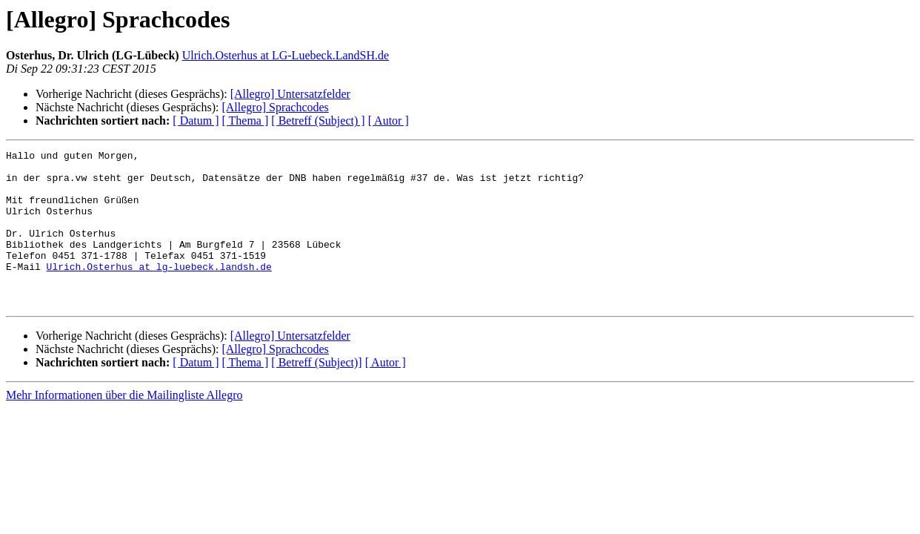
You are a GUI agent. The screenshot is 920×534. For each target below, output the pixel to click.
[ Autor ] (388, 120)
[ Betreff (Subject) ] (317, 120)
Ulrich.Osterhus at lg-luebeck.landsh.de (159, 290)
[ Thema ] (245, 120)
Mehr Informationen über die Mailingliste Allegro (124, 426)
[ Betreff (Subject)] (316, 393)
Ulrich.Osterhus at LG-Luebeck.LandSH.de (285, 55)
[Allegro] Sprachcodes (274, 107)
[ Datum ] (196, 120)
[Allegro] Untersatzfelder (290, 94)
